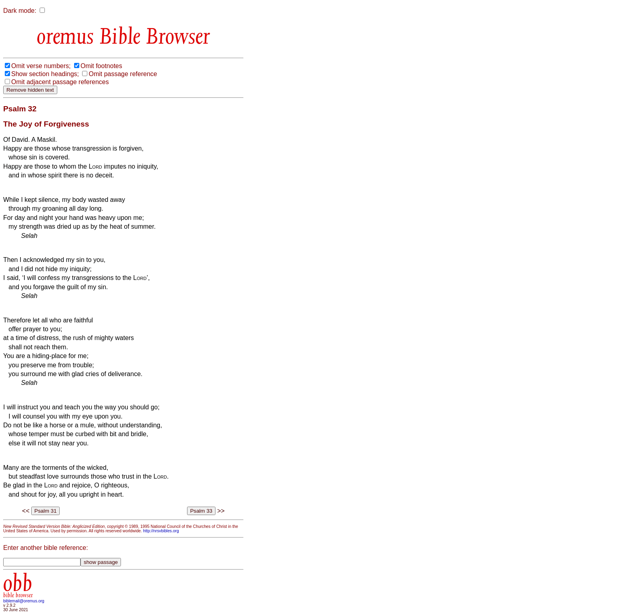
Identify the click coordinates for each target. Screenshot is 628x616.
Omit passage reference (123, 73)
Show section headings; (45, 73)
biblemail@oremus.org (23, 601)
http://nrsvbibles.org (161, 531)
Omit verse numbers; (40, 65)
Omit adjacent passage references (60, 82)
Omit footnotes (101, 65)
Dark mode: (19, 10)
